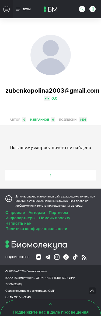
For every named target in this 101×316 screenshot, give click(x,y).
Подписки (73, 119)
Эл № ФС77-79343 (18, 297)
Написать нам (18, 223)
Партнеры (58, 212)
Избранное (42, 119)
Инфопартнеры (20, 218)
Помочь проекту (54, 218)
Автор (18, 119)
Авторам (37, 212)
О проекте (15, 212)
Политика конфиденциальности (36, 228)
